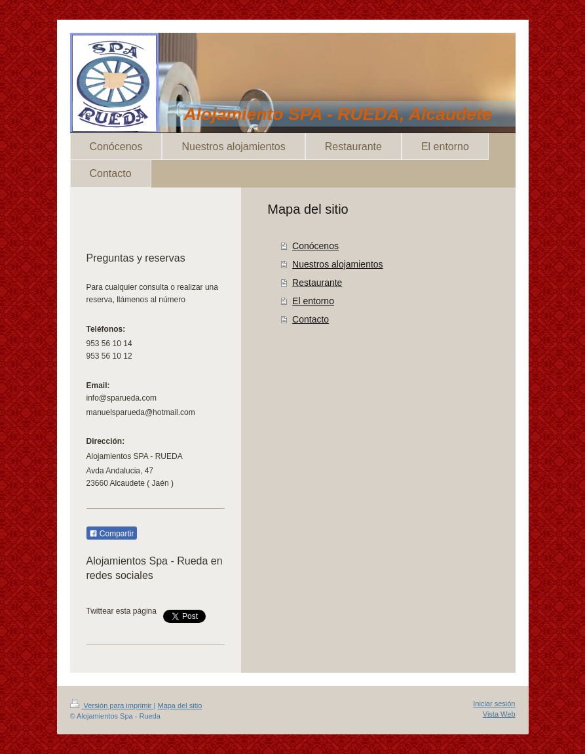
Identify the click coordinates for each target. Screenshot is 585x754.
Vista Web (499, 714)
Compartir (111, 533)
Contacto (310, 319)
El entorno (313, 301)
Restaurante (317, 282)
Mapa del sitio (179, 705)
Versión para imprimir (112, 705)
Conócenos (315, 246)
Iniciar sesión (494, 703)
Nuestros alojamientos (337, 264)
